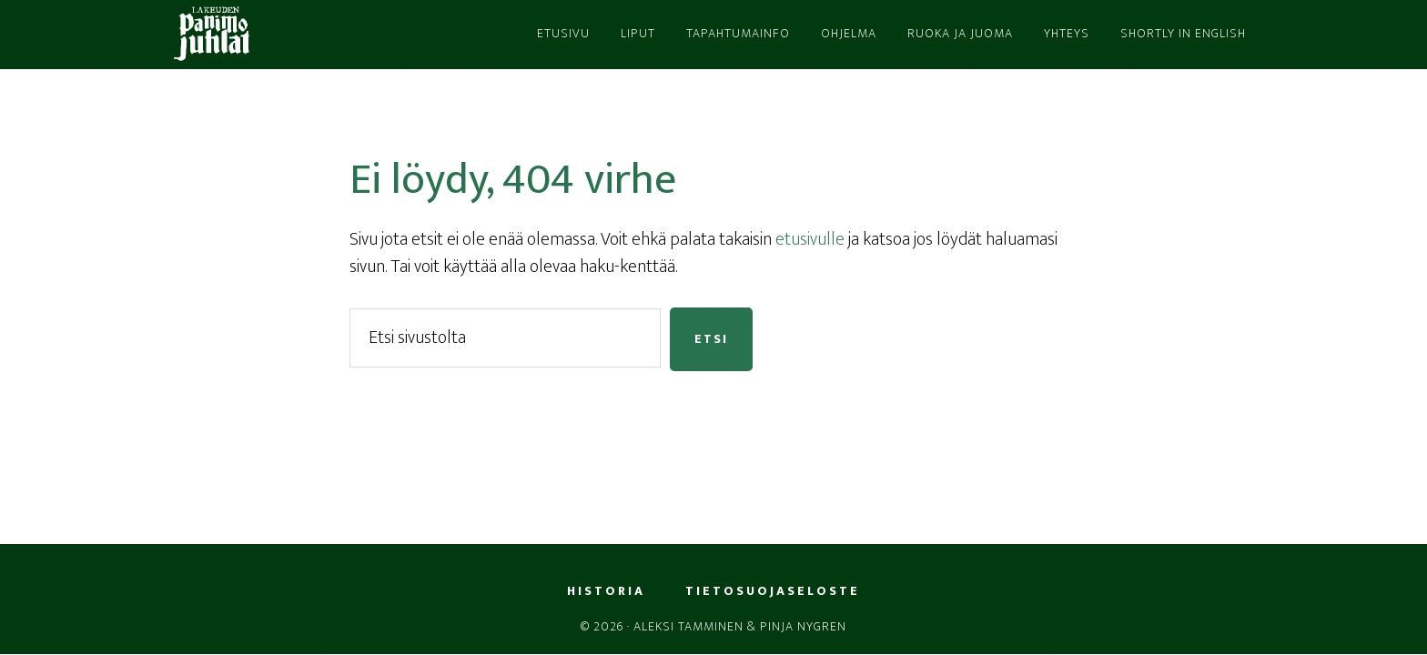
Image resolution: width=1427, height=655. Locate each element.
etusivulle (810, 239)
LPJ (331, 34)
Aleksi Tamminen (688, 626)
